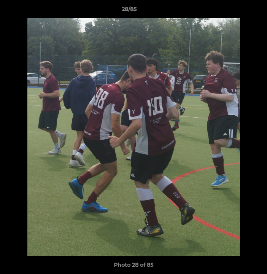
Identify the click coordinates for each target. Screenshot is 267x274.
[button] (239, 11)
